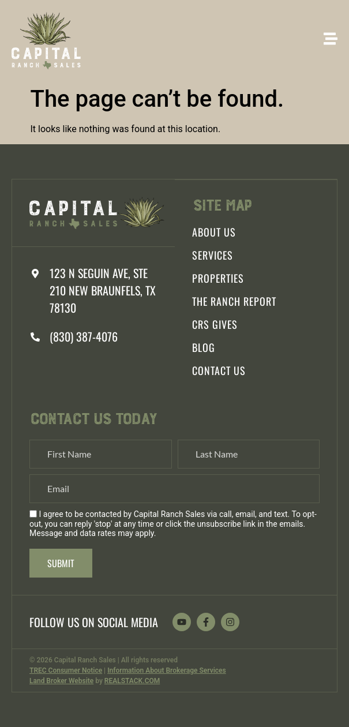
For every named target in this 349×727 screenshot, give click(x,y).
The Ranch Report (234, 301)
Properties (218, 278)
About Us (214, 232)
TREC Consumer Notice (65, 670)
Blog (203, 347)
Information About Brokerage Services (166, 670)
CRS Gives (215, 324)
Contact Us (219, 370)
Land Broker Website (61, 681)
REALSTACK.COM (132, 681)
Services (212, 255)
